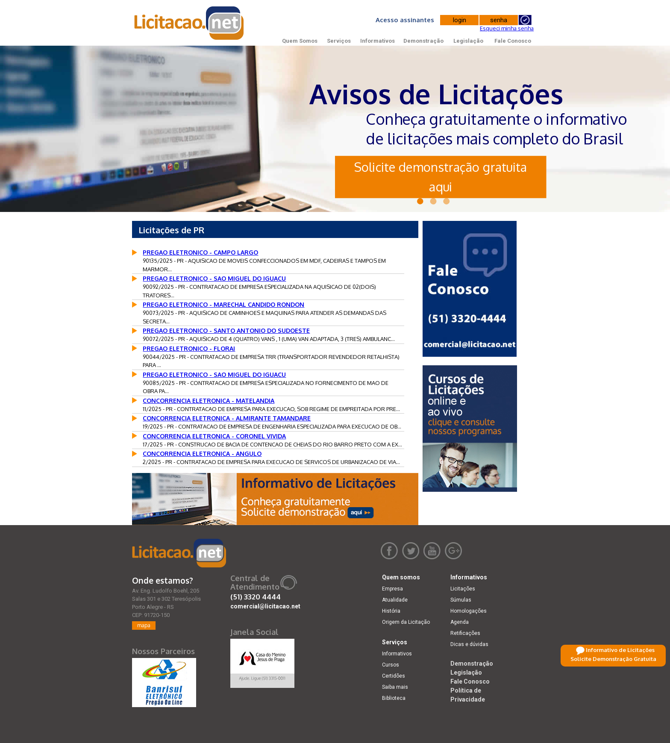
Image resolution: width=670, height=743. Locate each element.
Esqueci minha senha (507, 28)
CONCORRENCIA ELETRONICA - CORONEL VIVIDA (214, 436)
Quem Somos (299, 41)
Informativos (377, 41)
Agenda (459, 622)
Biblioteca (394, 698)
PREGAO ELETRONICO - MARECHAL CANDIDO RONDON (223, 304)
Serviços (339, 41)
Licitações (462, 589)
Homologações (468, 611)
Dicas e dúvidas (469, 644)
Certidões (393, 676)
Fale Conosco (512, 41)
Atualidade (395, 600)
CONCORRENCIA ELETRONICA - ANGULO (202, 453)
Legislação (468, 41)
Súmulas (460, 600)
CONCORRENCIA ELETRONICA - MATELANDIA (208, 400)
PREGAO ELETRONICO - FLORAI (189, 348)
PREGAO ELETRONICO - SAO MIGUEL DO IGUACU (214, 278)
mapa (143, 625)
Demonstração (423, 41)
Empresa (392, 589)
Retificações (465, 633)
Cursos (390, 665)
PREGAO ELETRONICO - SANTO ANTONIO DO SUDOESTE (226, 330)
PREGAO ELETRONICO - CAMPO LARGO (200, 252)
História (391, 611)
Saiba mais (395, 687)
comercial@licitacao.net (265, 606)
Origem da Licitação (406, 622)
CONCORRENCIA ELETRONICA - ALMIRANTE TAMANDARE (227, 418)
